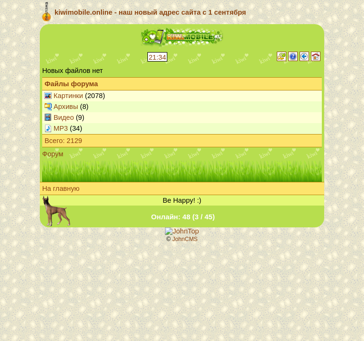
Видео (64, 117)
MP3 (61, 128)
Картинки (68, 95)
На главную (61, 188)
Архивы (66, 106)
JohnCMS (185, 239)
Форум (53, 154)
